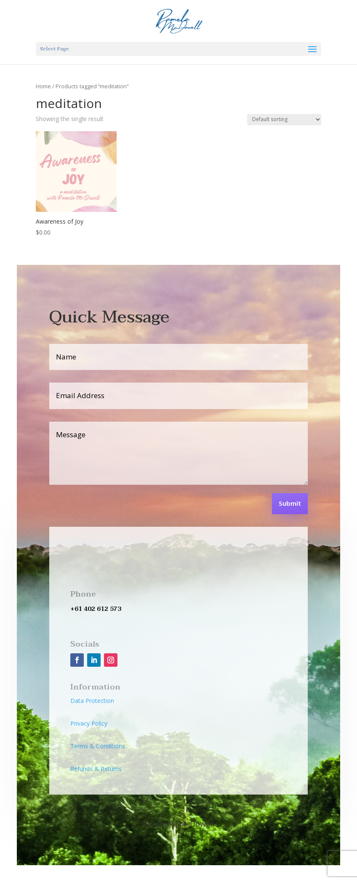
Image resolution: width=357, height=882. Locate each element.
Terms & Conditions (97, 746)
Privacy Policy (88, 723)
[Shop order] (284, 119)
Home (43, 86)
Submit (290, 504)
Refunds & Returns (96, 769)
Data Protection (92, 701)
